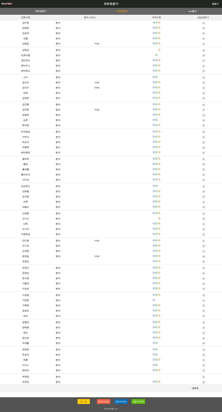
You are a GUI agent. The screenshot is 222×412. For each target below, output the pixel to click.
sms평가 (193, 11)
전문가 (215, 4)
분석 (58, 23)
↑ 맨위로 (194, 388)
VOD (96, 43)
